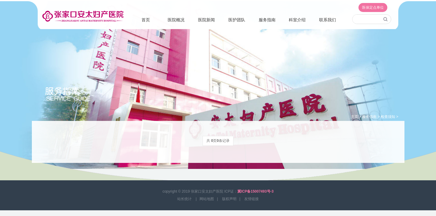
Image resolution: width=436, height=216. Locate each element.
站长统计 (184, 199)
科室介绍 (297, 19)
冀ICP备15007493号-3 (255, 191)
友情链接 (251, 199)
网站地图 (207, 199)
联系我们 (327, 19)
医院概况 (176, 19)
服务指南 (267, 19)
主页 (354, 117)
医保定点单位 (373, 7)
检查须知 (388, 117)
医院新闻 (206, 19)
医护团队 (236, 19)
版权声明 (229, 199)
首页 (146, 19)
